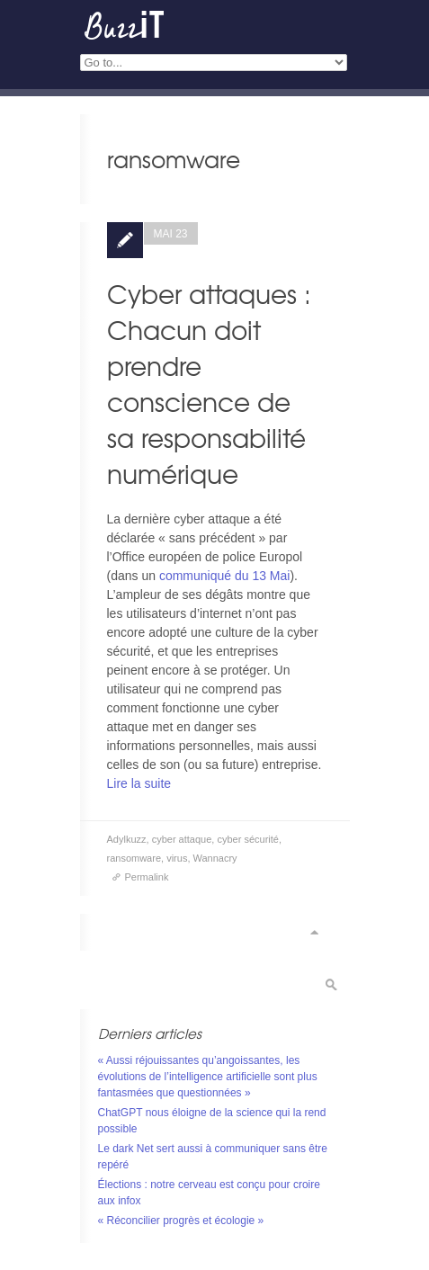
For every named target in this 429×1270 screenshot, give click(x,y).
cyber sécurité (247, 839)
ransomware (134, 858)
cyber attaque (182, 839)
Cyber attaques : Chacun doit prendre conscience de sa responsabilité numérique (209, 383)
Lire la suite (139, 783)
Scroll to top (314, 932)
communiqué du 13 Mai (224, 575)
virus (176, 858)
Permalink (147, 877)
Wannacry (215, 858)
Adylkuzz (127, 839)
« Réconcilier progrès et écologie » (181, 1220)
